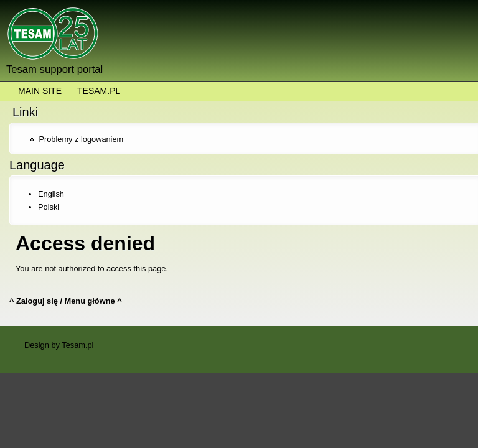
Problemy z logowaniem (81, 139)
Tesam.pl (98, 91)
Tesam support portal (54, 69)
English (51, 193)
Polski (48, 207)
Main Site (40, 91)
